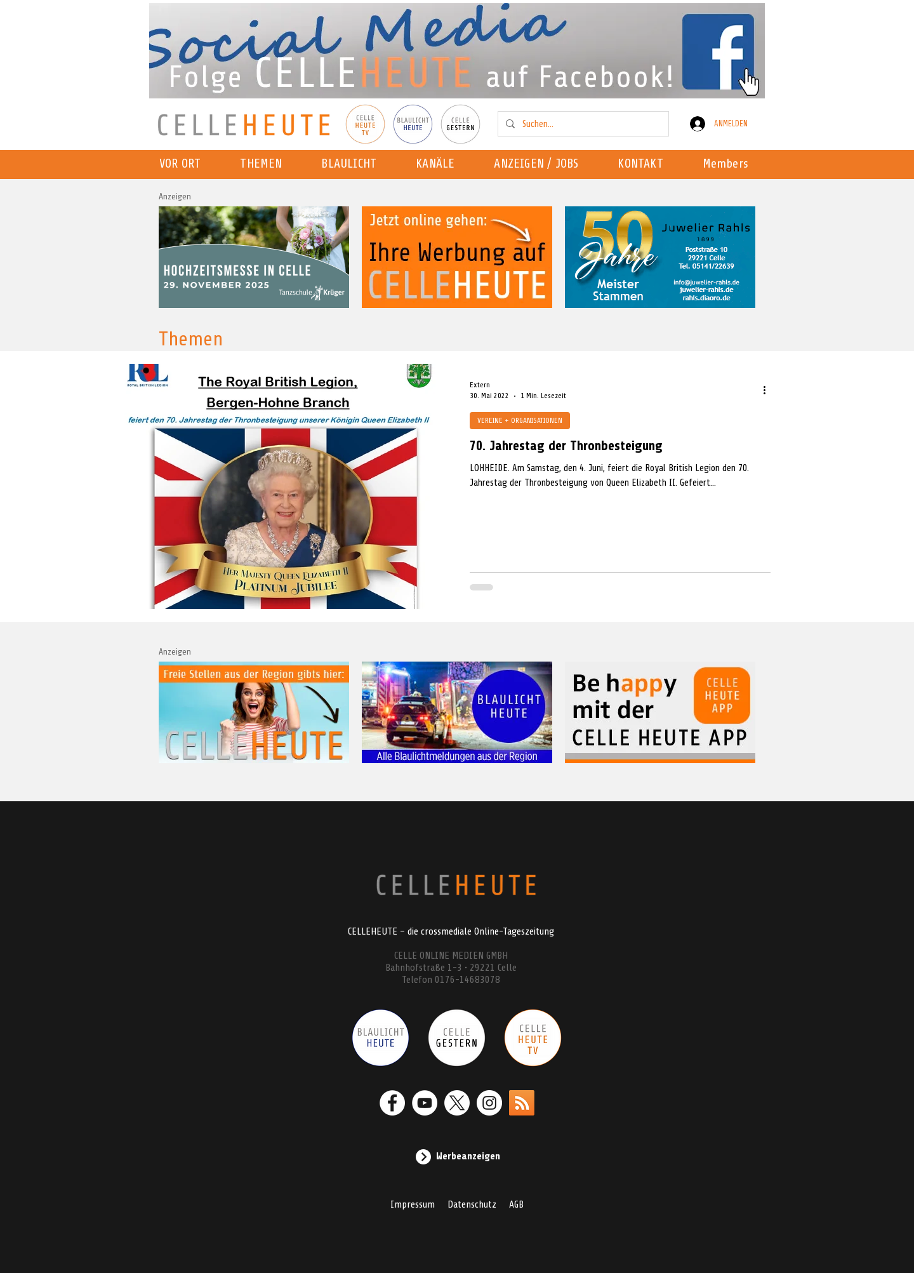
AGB (516, 1204)
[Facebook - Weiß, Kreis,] (392, 1103)
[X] (457, 1103)
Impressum (412, 1204)
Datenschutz (471, 1204)
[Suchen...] (582, 124)
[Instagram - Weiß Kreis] (489, 1103)
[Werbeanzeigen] (457, 1156)
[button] (438, 164)
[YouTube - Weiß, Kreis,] (424, 1103)
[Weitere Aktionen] (768, 389)
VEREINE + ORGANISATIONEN (519, 420)
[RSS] (521, 1103)
